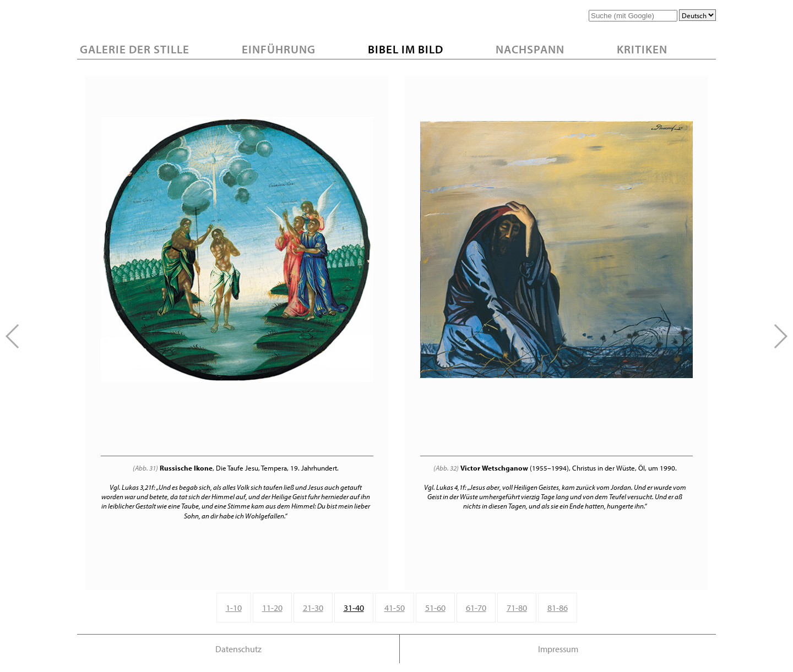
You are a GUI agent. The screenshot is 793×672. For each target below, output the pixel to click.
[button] (780, 336)
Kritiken (642, 49)
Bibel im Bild (405, 49)
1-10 (234, 607)
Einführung (279, 49)
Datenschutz (238, 648)
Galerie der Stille (134, 49)
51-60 (435, 607)
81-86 (557, 607)
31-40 (354, 607)
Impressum (558, 648)
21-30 (313, 607)
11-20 (272, 607)
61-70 (476, 607)
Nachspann (530, 49)
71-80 (517, 607)
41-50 (394, 607)
